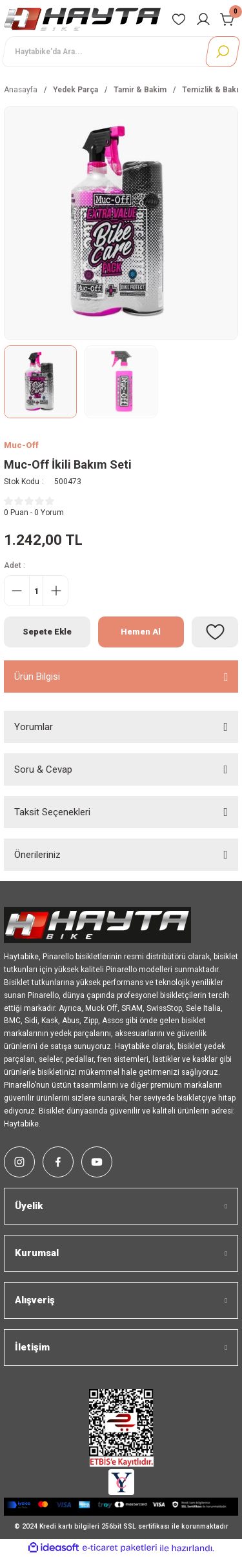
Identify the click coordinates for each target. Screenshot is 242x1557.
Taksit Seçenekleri (52, 812)
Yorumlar (33, 727)
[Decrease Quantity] (17, 590)
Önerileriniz (37, 854)
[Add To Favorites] (215, 631)
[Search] (121, 51)
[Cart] (227, 19)
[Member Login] (203, 19)
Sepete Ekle (47, 631)
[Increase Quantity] (55, 590)
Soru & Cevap (43, 769)
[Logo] (82, 19)
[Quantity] (36, 590)
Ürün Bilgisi (37, 676)
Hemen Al (141, 631)
